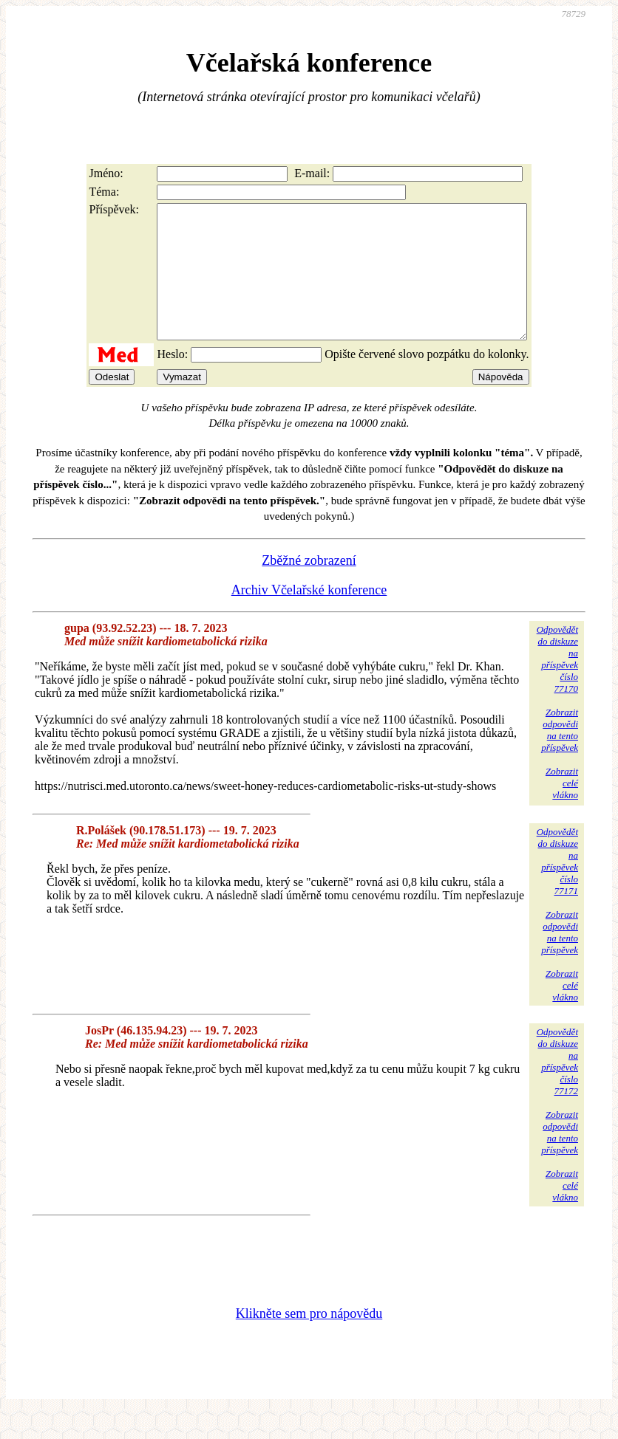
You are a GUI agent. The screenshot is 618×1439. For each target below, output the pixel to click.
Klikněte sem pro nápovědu (309, 1340)
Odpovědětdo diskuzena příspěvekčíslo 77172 (557, 1088)
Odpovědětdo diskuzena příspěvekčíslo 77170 (557, 685)
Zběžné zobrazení (309, 587)
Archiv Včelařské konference (309, 616)
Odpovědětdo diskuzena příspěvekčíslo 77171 (557, 888)
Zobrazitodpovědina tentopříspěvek (559, 756)
